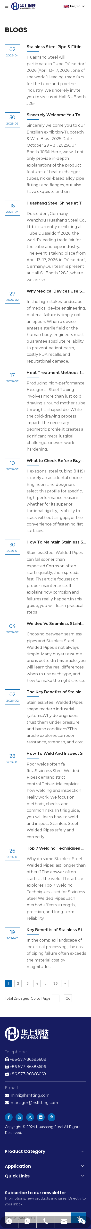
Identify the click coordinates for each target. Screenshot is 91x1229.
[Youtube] (19, 1117)
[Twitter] (30, 1117)
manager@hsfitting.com (34, 1102)
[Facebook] (9, 1117)
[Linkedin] (41, 1117)
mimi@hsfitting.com (30, 1095)
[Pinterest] (51, 1117)
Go (68, 998)
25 (55, 983)
